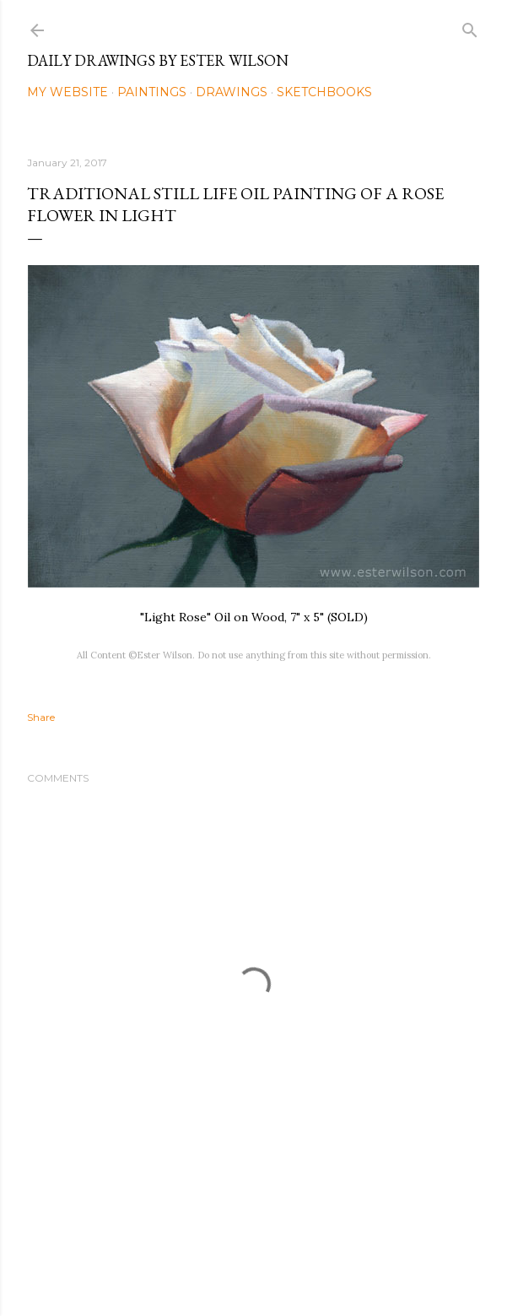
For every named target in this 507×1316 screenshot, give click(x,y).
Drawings (231, 92)
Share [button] (41, 717)
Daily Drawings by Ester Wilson (158, 60)
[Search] (470, 26)
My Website (67, 92)
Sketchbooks (324, 92)
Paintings (151, 92)
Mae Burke (298, 1267)
